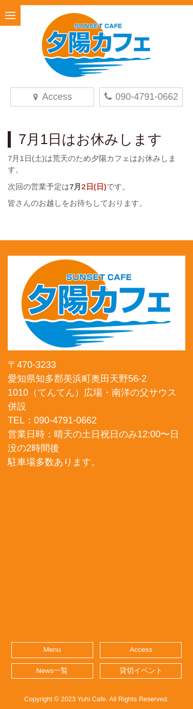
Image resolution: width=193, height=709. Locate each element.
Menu (52, 649)
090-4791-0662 (140, 97)
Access (141, 649)
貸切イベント (141, 671)
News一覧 (52, 671)
